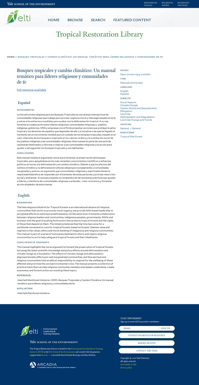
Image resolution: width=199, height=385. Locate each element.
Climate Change (129, 105)
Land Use (125, 114)
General (124, 128)
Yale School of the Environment (15, 4)
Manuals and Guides (131, 82)
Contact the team (146, 351)
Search (98, 20)
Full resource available (31, 90)
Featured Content (132, 20)
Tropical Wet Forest (131, 136)
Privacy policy (126, 367)
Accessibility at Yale (128, 364)
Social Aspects (128, 102)
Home (54, 20)
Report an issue (147, 343)
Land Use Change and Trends (136, 119)
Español (124, 93)
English (124, 91)
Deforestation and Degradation (137, 117)
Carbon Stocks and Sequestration (138, 108)
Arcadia (44, 355)
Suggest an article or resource (146, 335)
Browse (75, 20)
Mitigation (126, 111)
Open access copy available (135, 74)
